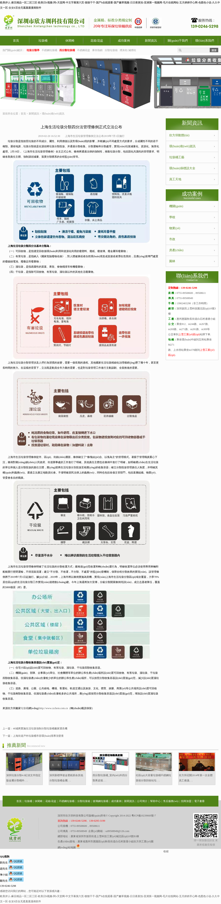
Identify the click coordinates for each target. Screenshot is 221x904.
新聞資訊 (151, 40)
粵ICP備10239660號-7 (143, 815)
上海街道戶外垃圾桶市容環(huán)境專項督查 (38, 735)
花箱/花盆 (96, 40)
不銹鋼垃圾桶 (49, 50)
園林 (172, 261)
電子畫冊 (199, 801)
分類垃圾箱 (111, 50)
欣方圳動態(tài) (179, 135)
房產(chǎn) (176, 250)
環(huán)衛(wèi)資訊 (53, 113)
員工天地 (175, 179)
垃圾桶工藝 (176, 157)
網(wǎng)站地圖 (67, 847)
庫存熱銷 (97, 50)
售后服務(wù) (170, 801)
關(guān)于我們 (178, 40)
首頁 (16, 40)
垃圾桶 (42, 40)
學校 (172, 217)
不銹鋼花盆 (83, 50)
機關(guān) (176, 206)
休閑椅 (69, 40)
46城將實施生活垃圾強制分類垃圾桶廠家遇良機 (40, 728)
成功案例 (124, 40)
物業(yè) (174, 228)
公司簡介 (142, 801)
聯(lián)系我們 (204, 40)
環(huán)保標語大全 (182, 168)
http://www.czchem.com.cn (53, 708)
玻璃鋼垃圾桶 (100, 801)
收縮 (166, 851)
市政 (172, 239)
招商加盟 (186, 801)
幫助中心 (155, 801)
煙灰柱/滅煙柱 (128, 50)
